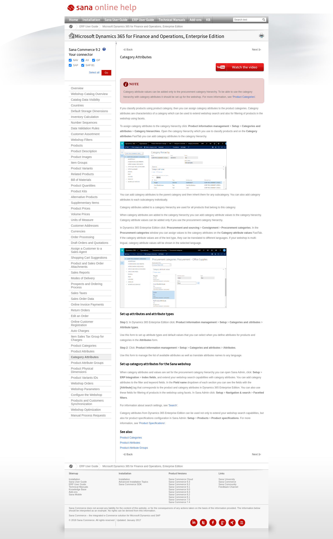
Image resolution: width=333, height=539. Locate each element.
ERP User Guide (143, 20)
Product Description (84, 151)
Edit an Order (80, 316)
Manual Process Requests (88, 415)
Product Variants (82, 168)
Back (130, 49)
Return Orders (80, 310)
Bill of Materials (81, 180)
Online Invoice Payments (87, 304)
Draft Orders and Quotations (89, 242)
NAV (75, 60)
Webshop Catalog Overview (89, 94)
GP (98, 60)
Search (173, 405)
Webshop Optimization (86, 409)
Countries (77, 105)
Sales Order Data (82, 298)
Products (77, 145)
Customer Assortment (85, 134)
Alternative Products (84, 197)
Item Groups (79, 162)
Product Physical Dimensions (82, 370)
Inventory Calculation (85, 117)
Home (73, 20)
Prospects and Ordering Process (86, 285)
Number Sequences (84, 122)
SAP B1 (90, 65)
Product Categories (83, 345)
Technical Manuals (171, 20)
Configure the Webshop (86, 395)
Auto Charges (80, 330)
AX (87, 60)
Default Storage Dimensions (89, 111)
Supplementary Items (85, 202)
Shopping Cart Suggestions (89, 257)
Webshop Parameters (85, 389)
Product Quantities (83, 185)
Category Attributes (85, 357)
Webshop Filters (81, 139)
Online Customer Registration (82, 323)
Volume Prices (80, 214)
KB (208, 20)
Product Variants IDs (84, 377)
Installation (91, 20)
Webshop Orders (82, 383)
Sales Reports (80, 272)
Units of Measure (82, 220)
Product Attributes (83, 351)
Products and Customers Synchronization (87, 402)
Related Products (82, 174)
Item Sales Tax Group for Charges (87, 338)
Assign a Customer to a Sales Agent (86, 250)
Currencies (78, 231)
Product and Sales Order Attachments (87, 265)
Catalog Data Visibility (85, 99)
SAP (75, 65)
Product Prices (80, 208)
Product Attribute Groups (87, 362)
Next (255, 49)
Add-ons (196, 20)
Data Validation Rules (85, 128)
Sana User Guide (115, 20)
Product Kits (79, 191)
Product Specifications (152, 423)
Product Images (81, 157)
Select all (94, 72)
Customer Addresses (85, 225)
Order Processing (82, 237)
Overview (77, 88)
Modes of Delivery (83, 278)
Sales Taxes (79, 293)
